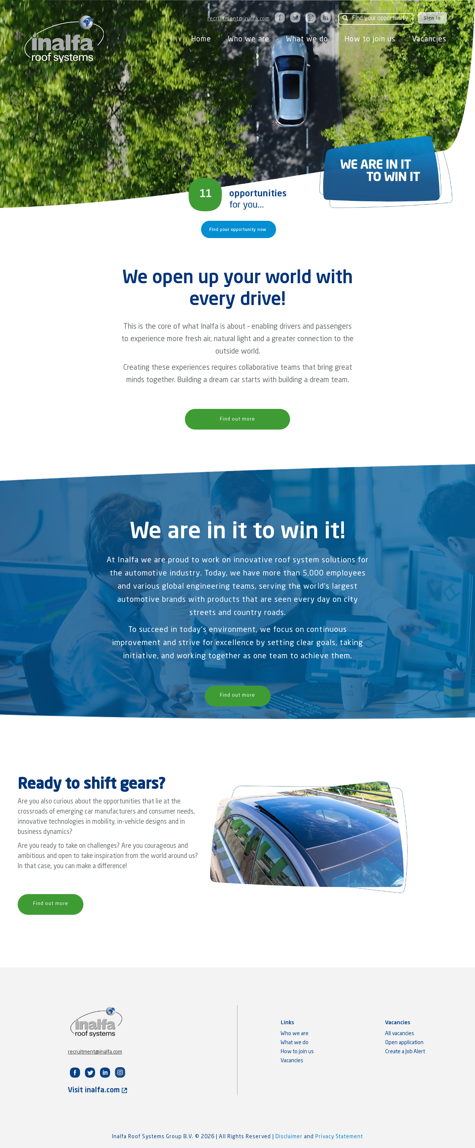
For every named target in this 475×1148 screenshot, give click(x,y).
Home (201, 39)
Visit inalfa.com (97, 1090)
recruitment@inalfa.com (238, 18)
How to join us (370, 39)
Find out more (237, 419)
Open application (404, 1042)
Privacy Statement (339, 1136)
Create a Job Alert (405, 1051)
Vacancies (429, 39)
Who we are (248, 39)
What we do (307, 39)
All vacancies (399, 1033)
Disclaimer (289, 1136)
